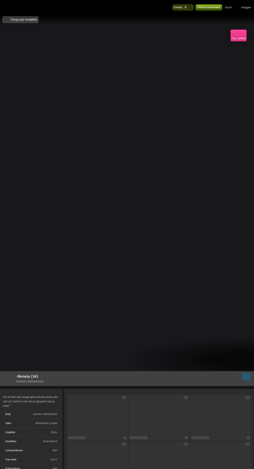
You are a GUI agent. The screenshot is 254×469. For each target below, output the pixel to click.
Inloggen (246, 7)
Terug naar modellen (20, 19)
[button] (231, 7)
